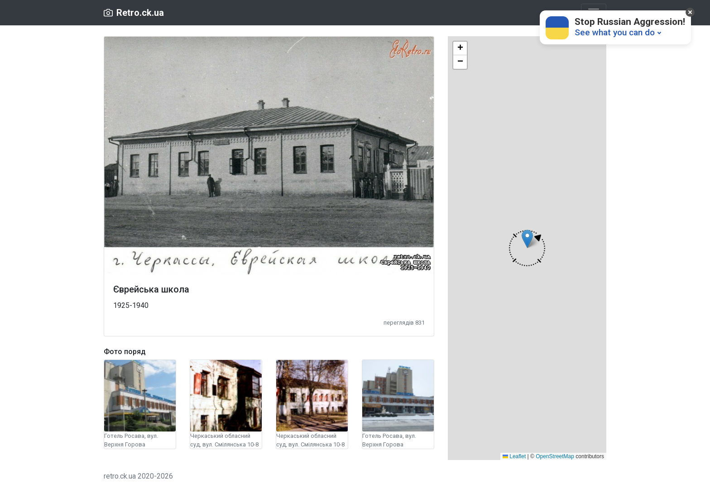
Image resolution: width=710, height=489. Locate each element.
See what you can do (615, 32)
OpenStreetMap (555, 456)
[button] (527, 248)
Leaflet (514, 456)
